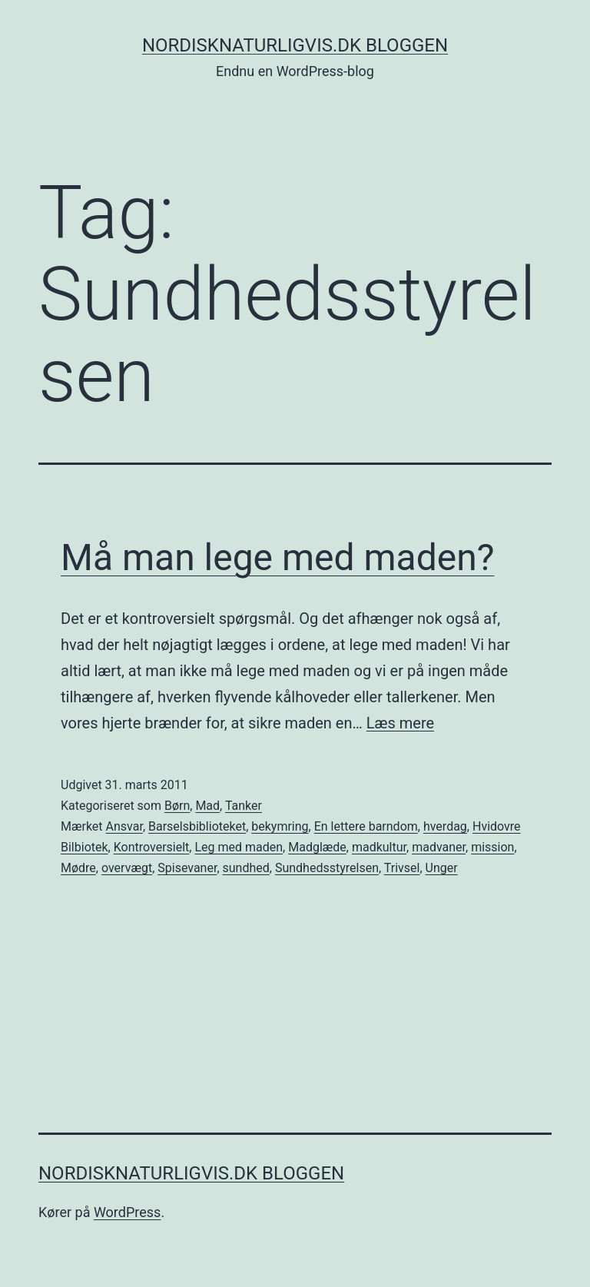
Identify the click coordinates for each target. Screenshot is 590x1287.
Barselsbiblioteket (197, 826)
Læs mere (400, 723)
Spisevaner (187, 868)
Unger (442, 868)
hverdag (445, 826)
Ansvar (124, 826)
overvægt (126, 868)
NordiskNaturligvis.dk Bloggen (295, 45)
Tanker (243, 805)
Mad (207, 805)
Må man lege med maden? (277, 557)
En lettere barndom (366, 826)
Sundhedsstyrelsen (327, 868)
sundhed (246, 868)
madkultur (379, 847)
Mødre (78, 868)
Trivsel (402, 868)
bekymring (279, 826)
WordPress (127, 1212)
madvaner (439, 847)
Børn (177, 805)
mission (492, 847)
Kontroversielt (152, 847)
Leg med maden (238, 847)
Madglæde (317, 847)
